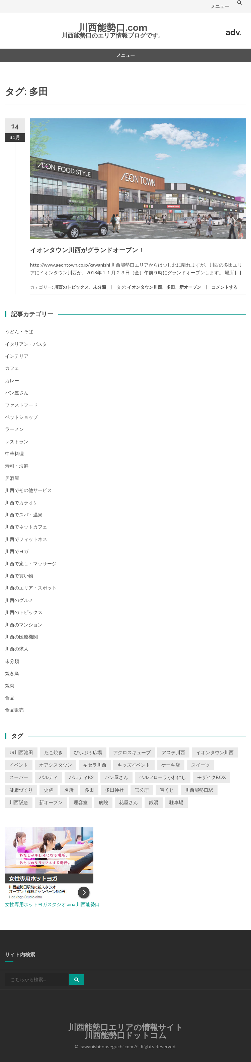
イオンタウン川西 (144, 287)
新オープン (190, 287)
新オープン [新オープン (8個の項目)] (51, 802)
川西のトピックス (71, 287)
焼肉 (9, 685)
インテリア (16, 356)
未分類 (99, 287)
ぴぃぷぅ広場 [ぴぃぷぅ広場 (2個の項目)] (88, 752)
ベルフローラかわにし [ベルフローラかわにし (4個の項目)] (162, 777)
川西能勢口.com (112, 27)
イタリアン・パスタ (26, 344)
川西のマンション (24, 624)
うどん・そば (19, 331)
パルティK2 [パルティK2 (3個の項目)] (81, 777)
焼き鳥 (12, 673)
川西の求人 (16, 649)
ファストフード (21, 405)
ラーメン (14, 429)
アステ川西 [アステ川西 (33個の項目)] (173, 752)
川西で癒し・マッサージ (31, 563)
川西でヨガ (16, 551)
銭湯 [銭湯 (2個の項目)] (153, 802)
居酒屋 (12, 478)
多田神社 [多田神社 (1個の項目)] (114, 790)
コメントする (225, 287)
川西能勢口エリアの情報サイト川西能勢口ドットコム (125, 1031)
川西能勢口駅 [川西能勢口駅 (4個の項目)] (199, 790)
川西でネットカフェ (26, 526)
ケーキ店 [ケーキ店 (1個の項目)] (170, 765)
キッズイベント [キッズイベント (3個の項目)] (133, 765)
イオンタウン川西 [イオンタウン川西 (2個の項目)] (215, 752)
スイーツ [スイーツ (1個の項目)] (200, 765)
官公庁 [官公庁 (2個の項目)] (142, 790)
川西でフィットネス (26, 539)
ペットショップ (21, 417)
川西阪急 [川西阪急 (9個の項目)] (18, 802)
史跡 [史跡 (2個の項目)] (48, 790)
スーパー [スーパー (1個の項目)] (18, 777)
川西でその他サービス (28, 490)
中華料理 (14, 453)
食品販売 (14, 710)
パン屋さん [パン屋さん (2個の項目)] (116, 777)
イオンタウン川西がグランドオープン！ (87, 250)
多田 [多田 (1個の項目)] (89, 790)
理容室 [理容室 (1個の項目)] (81, 802)
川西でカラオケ (21, 502)
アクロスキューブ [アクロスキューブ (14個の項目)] (132, 752)
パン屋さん (16, 392)
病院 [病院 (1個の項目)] (103, 802)
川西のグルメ (19, 600)
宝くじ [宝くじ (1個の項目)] (167, 790)
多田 (170, 287)
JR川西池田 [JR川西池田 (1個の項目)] (21, 752)
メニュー (220, 6)
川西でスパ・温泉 (24, 514)
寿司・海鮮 (16, 465)
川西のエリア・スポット (31, 588)
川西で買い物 (19, 575)
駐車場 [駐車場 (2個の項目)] (176, 802)
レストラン (16, 441)
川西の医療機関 (21, 636)
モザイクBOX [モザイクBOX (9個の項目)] (211, 777)
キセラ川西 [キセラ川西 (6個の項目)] (94, 765)
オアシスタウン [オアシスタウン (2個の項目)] (55, 765)
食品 (9, 698)
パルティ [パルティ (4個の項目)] (48, 777)
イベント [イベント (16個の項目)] (18, 765)
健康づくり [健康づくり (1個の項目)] (21, 790)
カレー (12, 380)
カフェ (12, 368)
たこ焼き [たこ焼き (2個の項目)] (53, 752)
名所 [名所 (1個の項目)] (69, 790)
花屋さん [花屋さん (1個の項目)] (128, 802)
